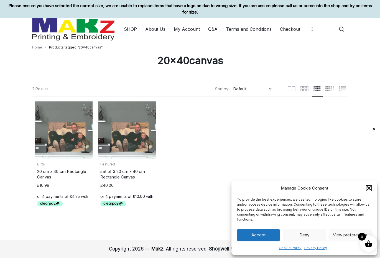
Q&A (213, 29)
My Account (187, 29)
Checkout (290, 29)
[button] (369, 188)
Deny (304, 234)
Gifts (41, 164)
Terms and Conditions (249, 29)
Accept (258, 234)
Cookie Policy (290, 248)
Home (37, 47)
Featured (107, 164)
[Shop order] (253, 88)
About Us (155, 29)
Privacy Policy (315, 248)
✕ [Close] (374, 129)
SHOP (130, 29)
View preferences (350, 234)
